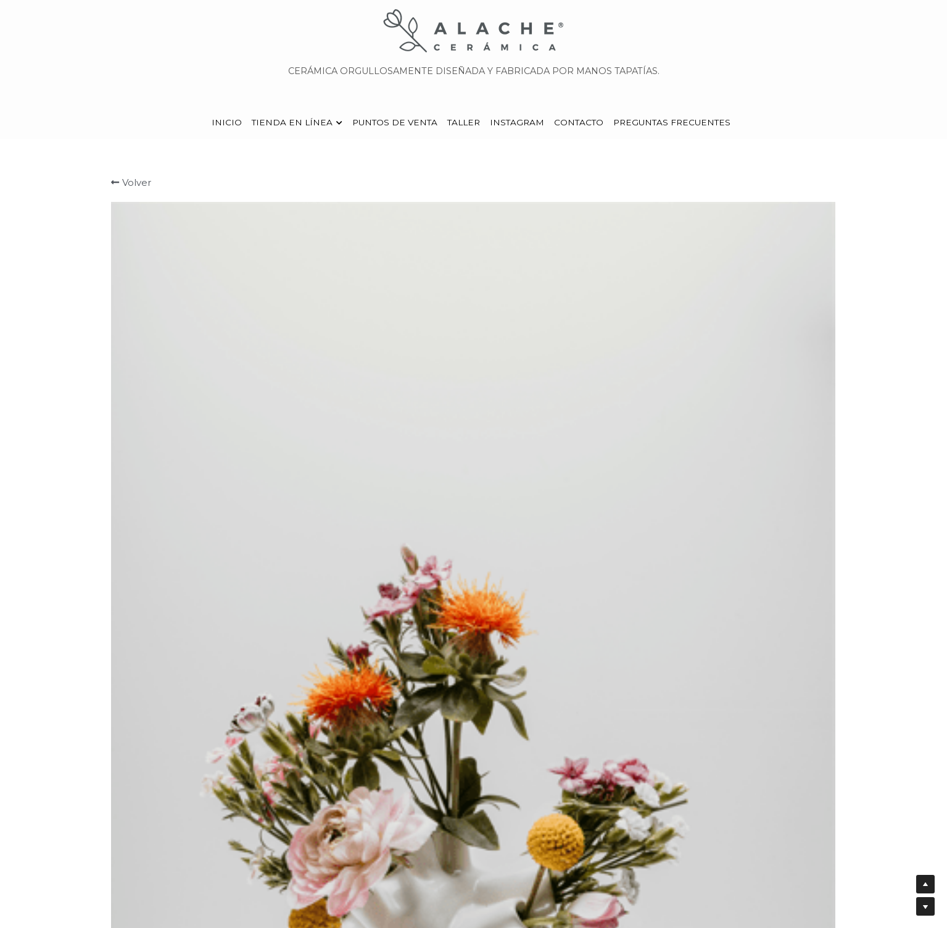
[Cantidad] (702, 403)
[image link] (473, 30)
